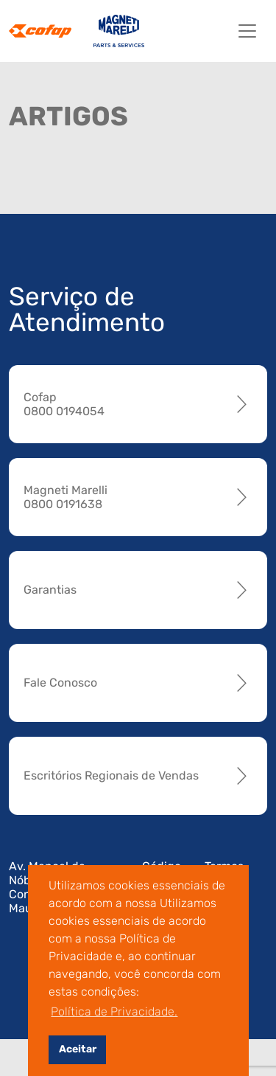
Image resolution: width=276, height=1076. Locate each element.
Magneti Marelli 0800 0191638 (65, 497)
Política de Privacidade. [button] (114, 1011)
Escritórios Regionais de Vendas (111, 775)
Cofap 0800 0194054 (64, 404)
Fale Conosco (60, 683)
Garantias (50, 590)
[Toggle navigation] (247, 31)
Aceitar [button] (77, 1049)
